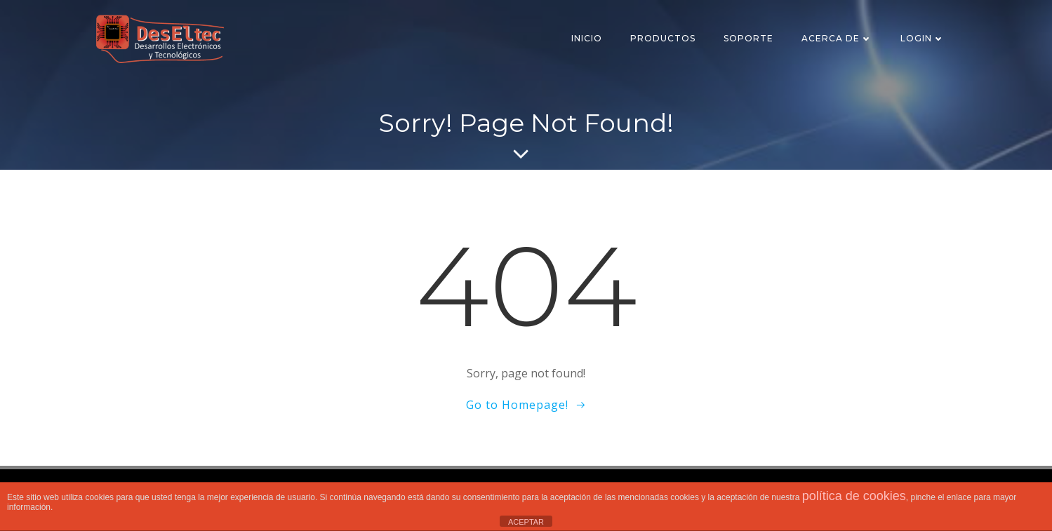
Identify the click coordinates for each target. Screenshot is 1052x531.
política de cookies (854, 496)
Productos (662, 38)
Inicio (586, 38)
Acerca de (836, 38)
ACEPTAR (526, 522)
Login (922, 38)
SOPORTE (748, 38)
